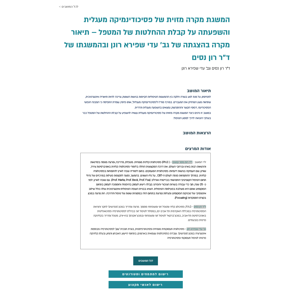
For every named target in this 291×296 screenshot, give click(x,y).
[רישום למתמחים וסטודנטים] (146, 274)
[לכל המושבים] (145, 260)
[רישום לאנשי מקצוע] (146, 284)
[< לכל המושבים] (72, 6)
